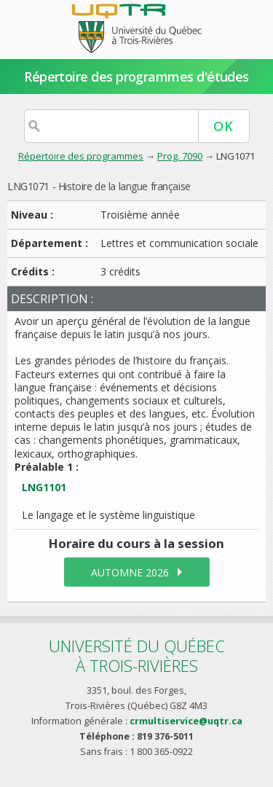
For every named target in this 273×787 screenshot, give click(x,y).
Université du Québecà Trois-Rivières (137, 655)
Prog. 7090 (179, 156)
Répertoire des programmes (80, 156)
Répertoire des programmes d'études (136, 76)
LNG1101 (44, 487)
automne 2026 (130, 572)
